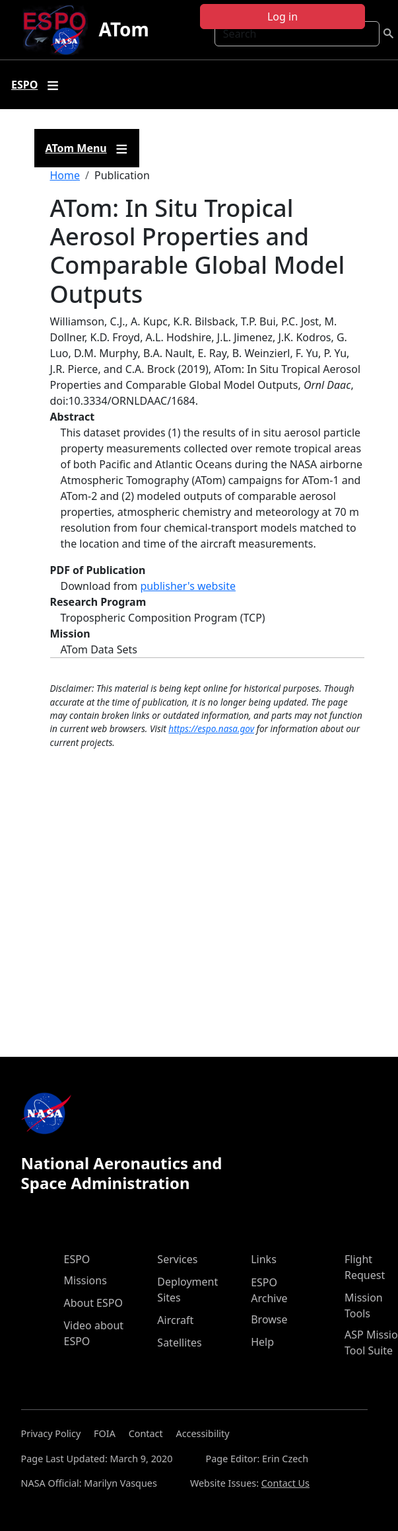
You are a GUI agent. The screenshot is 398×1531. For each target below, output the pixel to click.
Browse (269, 1319)
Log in (282, 16)
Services (177, 1259)
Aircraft (175, 1320)
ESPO (77, 1259)
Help (262, 1342)
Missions (85, 1280)
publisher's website (188, 586)
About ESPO (93, 1303)
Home (65, 175)
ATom (123, 29)
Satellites (179, 1342)
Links (264, 1259)
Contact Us (285, 1483)
